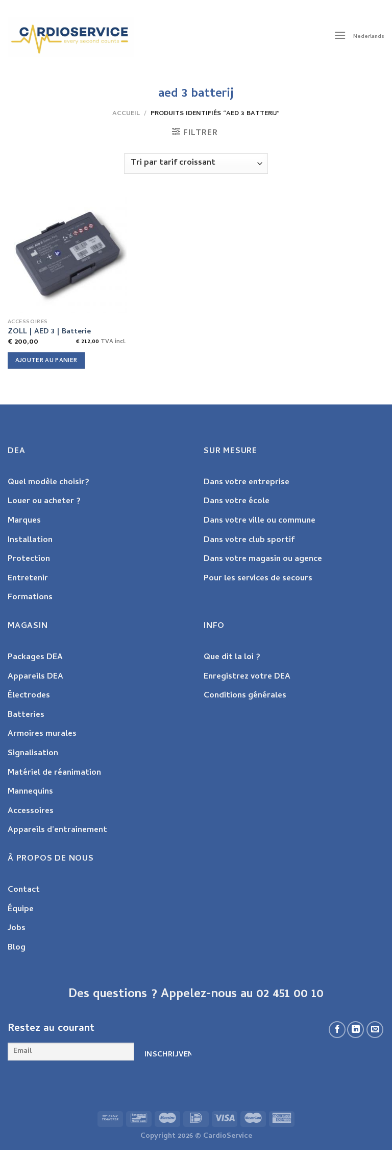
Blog (17, 948)
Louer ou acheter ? (44, 501)
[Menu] (340, 37)
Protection (29, 559)
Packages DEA (35, 657)
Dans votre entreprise (246, 482)
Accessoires (31, 811)
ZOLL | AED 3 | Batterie (49, 332)
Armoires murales (42, 734)
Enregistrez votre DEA (247, 677)
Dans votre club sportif (249, 540)
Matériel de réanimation (54, 773)
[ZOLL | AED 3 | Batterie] (67, 253)
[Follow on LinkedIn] (355, 1029)
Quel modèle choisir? (48, 482)
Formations (30, 597)
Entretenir (28, 578)
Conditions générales (245, 696)
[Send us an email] (374, 1029)
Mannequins (30, 792)
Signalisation (33, 753)
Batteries (26, 715)
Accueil (126, 113)
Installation (30, 540)
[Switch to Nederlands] (368, 36)
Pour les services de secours (258, 578)
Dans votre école (237, 501)
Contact (24, 890)
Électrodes (29, 696)
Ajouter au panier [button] (46, 361)
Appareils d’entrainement (57, 830)
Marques (24, 521)
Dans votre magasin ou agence (263, 559)
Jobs (17, 928)
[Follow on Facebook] (337, 1029)
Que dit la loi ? (232, 657)
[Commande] (195, 163)
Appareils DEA (35, 677)
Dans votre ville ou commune (259, 521)
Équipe (21, 909)
